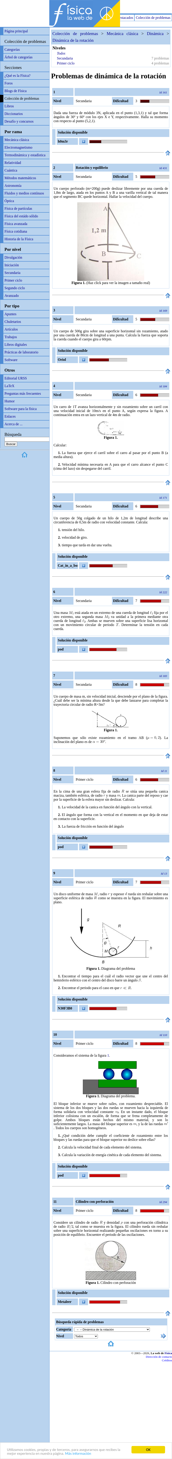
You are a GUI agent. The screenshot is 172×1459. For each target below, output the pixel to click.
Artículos (11, 329)
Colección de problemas (153, 18)
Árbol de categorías (18, 57)
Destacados (125, 18)
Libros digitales (15, 344)
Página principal (16, 31)
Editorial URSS (15, 378)
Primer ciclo (13, 280)
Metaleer (64, 1302)
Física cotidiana (15, 231)
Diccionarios (13, 114)
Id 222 (163, 592)
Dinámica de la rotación (73, 40)
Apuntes (10, 314)
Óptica (9, 201)
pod (61, 649)
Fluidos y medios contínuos (24, 193)
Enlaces (10, 416)
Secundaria (12, 273)
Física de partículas (18, 208)
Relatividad (12, 163)
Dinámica (155, 33)
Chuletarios (12, 322)
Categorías (12, 49)
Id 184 (163, 386)
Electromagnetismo (18, 147)
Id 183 (163, 676)
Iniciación (11, 265)
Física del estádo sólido (21, 216)
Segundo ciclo (14, 288)
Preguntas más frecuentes (22, 393)
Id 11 (164, 771)
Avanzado (11, 296)
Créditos (167, 1360)
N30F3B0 (65, 1008)
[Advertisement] (119, 6)
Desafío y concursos (19, 121)
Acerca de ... (13, 424)
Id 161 (163, 92)
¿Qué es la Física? (17, 75)
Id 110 (163, 1035)
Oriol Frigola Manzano (64, 360)
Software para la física (20, 409)
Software (10, 360)
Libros (9, 106)
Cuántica (10, 170)
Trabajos (10, 337)
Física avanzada (15, 224)
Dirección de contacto (159, 1356)
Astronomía (13, 185)
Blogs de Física (15, 91)
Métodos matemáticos (20, 178)
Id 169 (163, 310)
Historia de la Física (18, 239)
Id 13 (164, 873)
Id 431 (163, 168)
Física (168, 1353)
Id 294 (163, 1202)
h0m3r (63, 141)
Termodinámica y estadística (24, 155)
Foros (8, 83)
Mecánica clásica (16, 140)
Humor (9, 401)
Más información (78, 1453)
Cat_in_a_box (68, 565)
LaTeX (9, 386)
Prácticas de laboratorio (21, 352)
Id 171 (163, 497)
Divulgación (13, 257)
